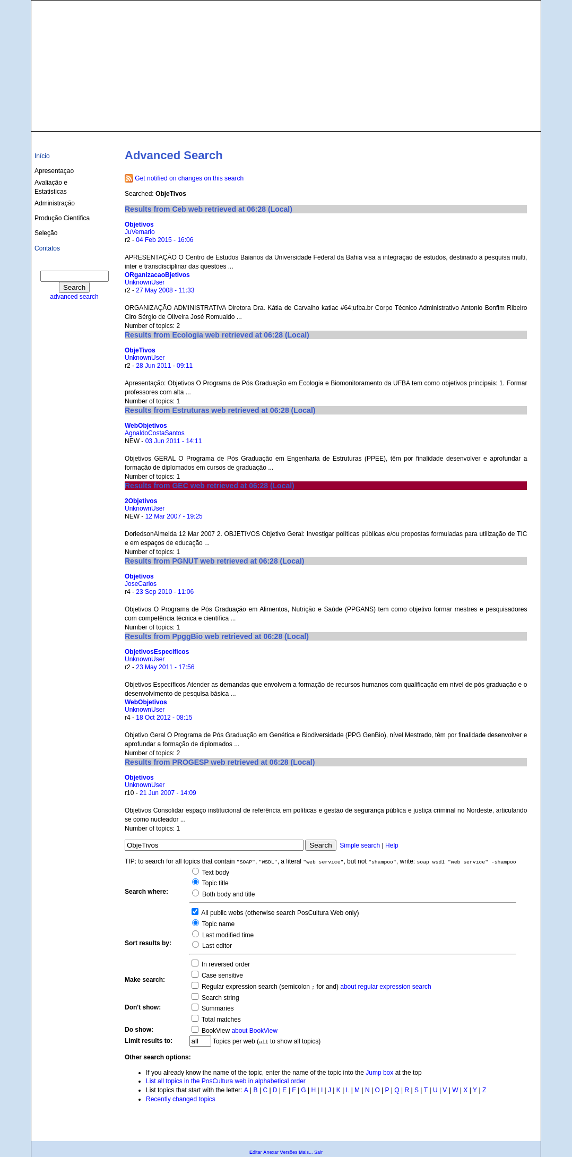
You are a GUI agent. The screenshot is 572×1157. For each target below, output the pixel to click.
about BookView (254, 1030)
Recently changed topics (180, 1099)
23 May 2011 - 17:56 (165, 667)
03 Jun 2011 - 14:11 (173, 441)
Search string (219, 997)
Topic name (218, 924)
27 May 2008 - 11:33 (165, 290)
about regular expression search (385, 986)
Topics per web (234, 1041)
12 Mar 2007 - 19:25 (174, 516)
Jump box (379, 1072)
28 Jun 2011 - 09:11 (164, 365)
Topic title (215, 883)
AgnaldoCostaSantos (155, 433)
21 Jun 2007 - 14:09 (168, 793)
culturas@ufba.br (507, 118)
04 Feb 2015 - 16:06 (164, 240)
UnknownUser (144, 282)
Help (391, 845)
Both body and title (228, 894)
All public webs (222, 913)
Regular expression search (239, 986)
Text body (215, 872)
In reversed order (225, 964)
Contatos (47, 248)
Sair (318, 1152)
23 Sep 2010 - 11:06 (165, 591)
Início (42, 156)
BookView (215, 1030)
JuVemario (140, 232)
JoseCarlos (141, 584)
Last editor (216, 945)
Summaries (217, 1008)
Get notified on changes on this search (189, 178)
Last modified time (227, 935)
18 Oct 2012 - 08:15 (164, 717)
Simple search (360, 845)
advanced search (74, 296)
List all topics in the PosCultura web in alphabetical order (226, 1081)
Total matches (220, 1019)
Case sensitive (221, 975)
